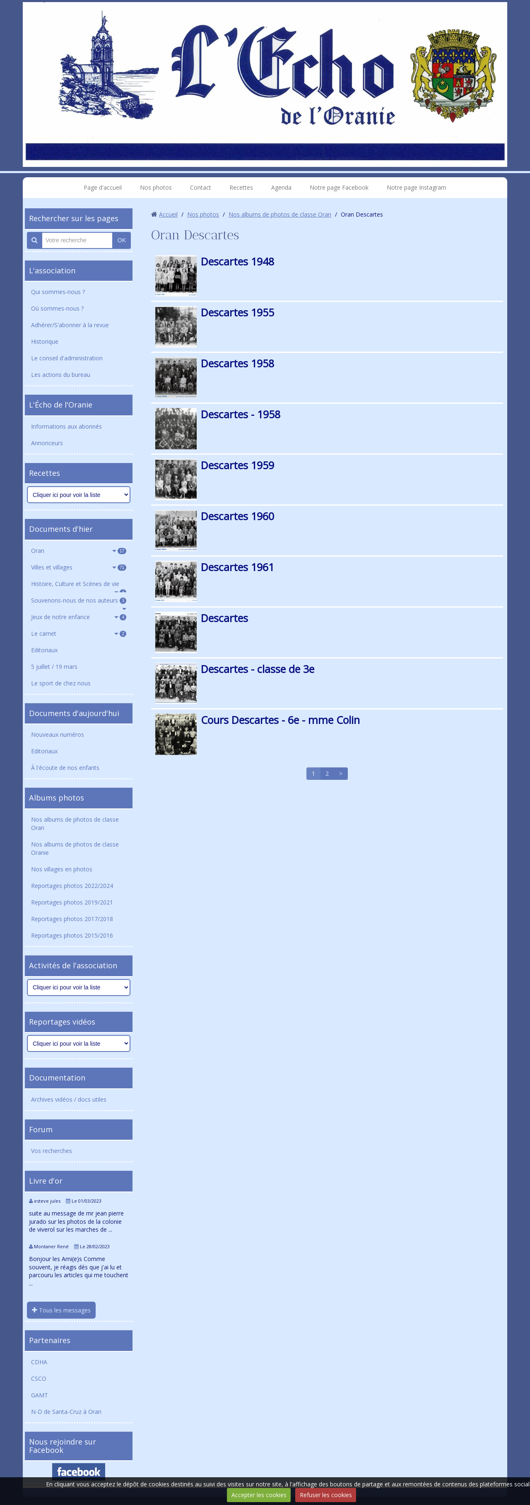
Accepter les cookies (259, 1495)
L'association (52, 270)
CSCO (38, 1378)
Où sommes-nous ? (57, 308)
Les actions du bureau (60, 375)
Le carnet (78, 633)
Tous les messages (61, 1310)
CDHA (39, 1362)
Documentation (57, 1078)
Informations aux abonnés (66, 426)
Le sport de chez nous (61, 683)
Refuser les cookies (326, 1495)
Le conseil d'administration (67, 358)
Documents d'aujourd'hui (74, 713)
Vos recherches (51, 1151)
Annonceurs (47, 443)
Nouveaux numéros (57, 734)
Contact (200, 187)
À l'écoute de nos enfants (65, 768)
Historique (44, 341)
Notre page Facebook (339, 187)
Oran (78, 551)
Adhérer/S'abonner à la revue (70, 325)
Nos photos (156, 187)
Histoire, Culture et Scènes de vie (78, 586)
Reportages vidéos (62, 1022)
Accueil (168, 214)
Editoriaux (44, 650)
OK (122, 240)
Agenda (281, 187)
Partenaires (49, 1340)
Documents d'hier (61, 529)
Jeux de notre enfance (78, 617)
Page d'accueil (103, 187)
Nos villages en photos (61, 869)
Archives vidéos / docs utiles (68, 1099)
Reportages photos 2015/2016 (72, 935)
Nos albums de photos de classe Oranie (75, 848)
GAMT (39, 1395)
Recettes (241, 187)
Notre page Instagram (416, 187)
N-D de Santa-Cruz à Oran (66, 1412)
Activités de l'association (73, 965)
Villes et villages (78, 567)
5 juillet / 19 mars (54, 666)
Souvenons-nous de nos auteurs (78, 600)
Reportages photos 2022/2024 (72, 886)
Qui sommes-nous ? (58, 292)
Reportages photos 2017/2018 (72, 919)
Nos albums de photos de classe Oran (75, 823)
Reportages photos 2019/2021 (72, 902)
